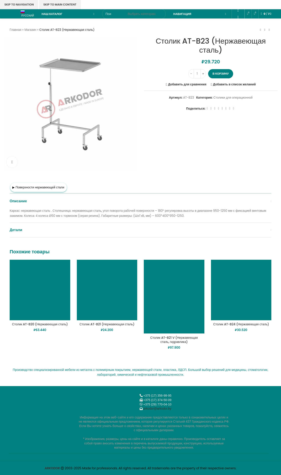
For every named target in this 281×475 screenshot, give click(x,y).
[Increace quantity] (203, 73)
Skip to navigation (19, 4)
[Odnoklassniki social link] (238, 10)
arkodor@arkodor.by (157, 408)
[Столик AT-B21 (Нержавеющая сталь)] (107, 290)
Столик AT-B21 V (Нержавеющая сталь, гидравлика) (174, 339)
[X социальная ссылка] (211, 109)
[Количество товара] (197, 73)
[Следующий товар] (269, 30)
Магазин (30, 30)
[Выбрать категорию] (142, 13)
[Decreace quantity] (191, 73)
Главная (15, 30)
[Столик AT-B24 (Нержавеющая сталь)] (241, 290)
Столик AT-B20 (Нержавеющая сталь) (40, 324)
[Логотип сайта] (13, 13)
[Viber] (238, 36)
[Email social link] (238, 4)
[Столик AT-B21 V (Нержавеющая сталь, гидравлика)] (174, 297)
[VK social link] (238, 23)
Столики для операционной (233, 97)
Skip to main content (59, 4)
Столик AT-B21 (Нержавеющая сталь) (106, 324)
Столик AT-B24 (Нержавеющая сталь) (241, 324)
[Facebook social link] (207, 109)
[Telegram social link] (238, 30)
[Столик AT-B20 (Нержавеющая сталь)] (40, 290)
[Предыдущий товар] (260, 30)
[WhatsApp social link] (238, 17)
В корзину (221, 74)
